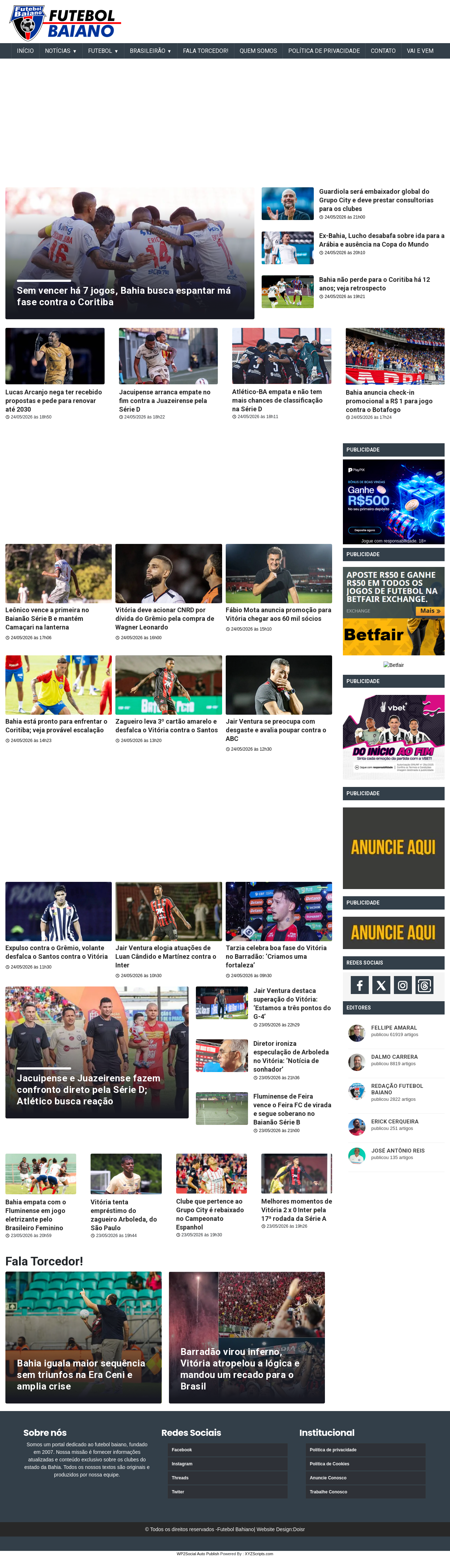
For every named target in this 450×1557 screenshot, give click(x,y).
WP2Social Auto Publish (198, 1554)
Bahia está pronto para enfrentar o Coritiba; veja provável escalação (56, 726)
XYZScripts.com (259, 1554)
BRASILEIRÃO (147, 50)
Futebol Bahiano (235, 1529)
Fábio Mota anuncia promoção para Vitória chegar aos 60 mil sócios (278, 614)
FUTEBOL (100, 50)
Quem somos (258, 50)
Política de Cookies (329, 1463)
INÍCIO (25, 50)
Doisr (299, 1529)
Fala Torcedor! (206, 50)
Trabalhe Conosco (328, 1491)
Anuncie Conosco (328, 1477)
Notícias (57, 50)
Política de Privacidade (324, 50)
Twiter (178, 1491)
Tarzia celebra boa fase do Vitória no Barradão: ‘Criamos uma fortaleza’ (276, 956)
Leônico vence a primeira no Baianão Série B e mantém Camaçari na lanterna (47, 618)
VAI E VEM (420, 50)
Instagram (182, 1463)
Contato (383, 50)
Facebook (182, 1449)
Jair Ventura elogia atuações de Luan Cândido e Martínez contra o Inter (165, 956)
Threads (180, 1477)
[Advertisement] (301, 20)
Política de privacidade (333, 1449)
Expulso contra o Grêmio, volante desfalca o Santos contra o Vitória (56, 952)
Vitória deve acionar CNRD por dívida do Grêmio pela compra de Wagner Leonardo (164, 618)
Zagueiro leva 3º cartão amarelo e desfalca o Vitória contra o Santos (166, 726)
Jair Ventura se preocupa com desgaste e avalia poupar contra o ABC (276, 730)
